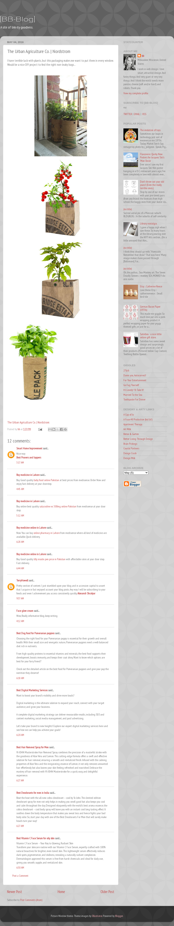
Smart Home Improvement (29, 448)
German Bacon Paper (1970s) (150, 308)
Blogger (119, 916)
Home (61, 891)
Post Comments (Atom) (31, 900)
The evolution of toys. (150, 130)
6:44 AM (20, 568)
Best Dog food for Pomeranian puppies (35, 633)
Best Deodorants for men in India (32, 793)
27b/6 (126, 370)
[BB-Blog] (17, 19)
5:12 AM (20, 515)
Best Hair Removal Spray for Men (32, 747)
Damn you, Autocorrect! (134, 375)
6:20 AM (20, 735)
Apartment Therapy (132, 424)
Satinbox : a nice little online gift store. (150, 335)
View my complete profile (135, 93)
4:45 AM (20, 489)
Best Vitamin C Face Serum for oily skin (35, 838)
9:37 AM (20, 598)
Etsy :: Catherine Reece (151, 286)
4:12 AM (20, 621)
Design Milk (129, 458)
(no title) (127, 209)
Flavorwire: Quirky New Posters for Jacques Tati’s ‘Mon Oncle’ (152, 157)
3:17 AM (20, 462)
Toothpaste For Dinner (134, 399)
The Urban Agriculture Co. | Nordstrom (28, 422)
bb (143, 56)
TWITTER (127, 114)
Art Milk (127, 429)
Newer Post (14, 891)
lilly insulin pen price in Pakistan (49, 559)
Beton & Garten (131, 434)
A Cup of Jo (128, 414)
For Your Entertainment (134, 380)
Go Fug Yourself (131, 385)
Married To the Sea (132, 395)
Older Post (107, 891)
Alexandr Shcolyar (86, 593)
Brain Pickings (130, 444)
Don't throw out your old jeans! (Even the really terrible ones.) (152, 185)
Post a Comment (20, 875)
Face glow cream (24, 611)
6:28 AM (20, 542)
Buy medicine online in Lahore (31, 527)
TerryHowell (22, 580)
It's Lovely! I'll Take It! (133, 390)
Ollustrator (97, 916)
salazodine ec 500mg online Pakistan (57, 506)
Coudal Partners (131, 448)
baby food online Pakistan (46, 480)
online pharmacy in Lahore (47, 533)
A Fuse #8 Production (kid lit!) (137, 419)
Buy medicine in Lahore (27, 475)
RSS (144, 114)
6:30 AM (20, 867)
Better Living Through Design (138, 439)
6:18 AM (20, 678)
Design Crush (130, 453)
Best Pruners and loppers (28, 457)
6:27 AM (20, 780)
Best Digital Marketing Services (32, 690)
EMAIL (137, 114)
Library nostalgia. (148, 223)
